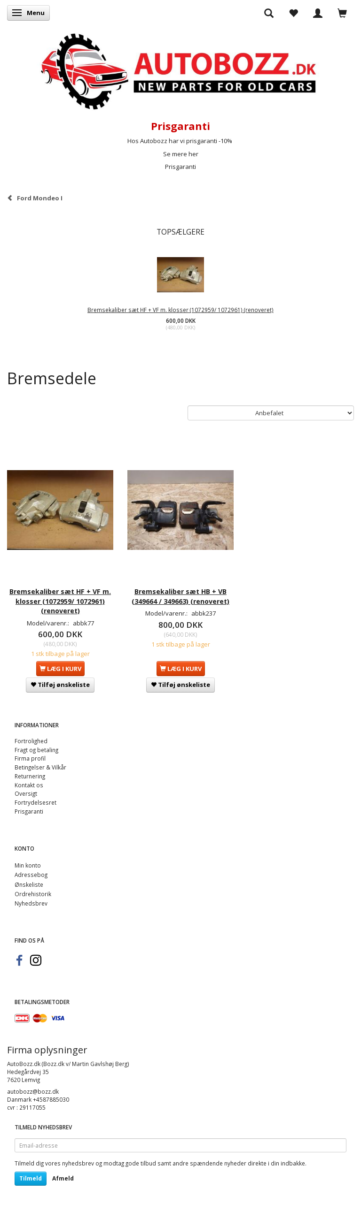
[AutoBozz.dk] (180, 69)
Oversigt (26, 793)
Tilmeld (30, 1178)
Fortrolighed (31, 741)
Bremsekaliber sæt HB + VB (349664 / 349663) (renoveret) (180, 596)
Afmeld (63, 1178)
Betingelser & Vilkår (40, 767)
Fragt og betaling (36, 750)
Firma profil (30, 758)
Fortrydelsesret (35, 802)
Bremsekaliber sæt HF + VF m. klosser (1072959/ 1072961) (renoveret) (180, 309)
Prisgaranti (180, 166)
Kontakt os (29, 785)
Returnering (30, 776)
